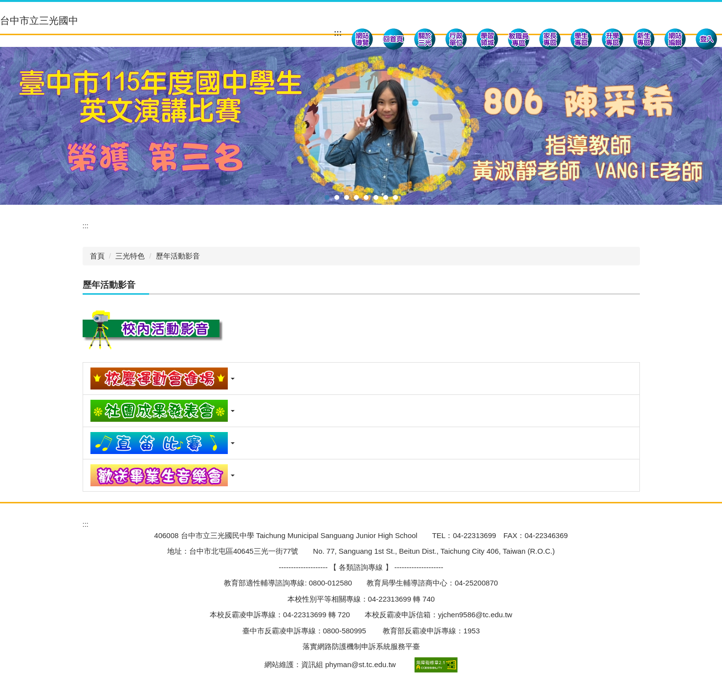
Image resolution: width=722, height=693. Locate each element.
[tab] (327, 197)
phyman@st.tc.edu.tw (360, 664)
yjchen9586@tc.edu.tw (475, 614)
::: (338, 33)
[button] (424, 40)
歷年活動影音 (178, 256)
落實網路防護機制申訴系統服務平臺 (361, 646)
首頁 (97, 256)
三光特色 (130, 256)
